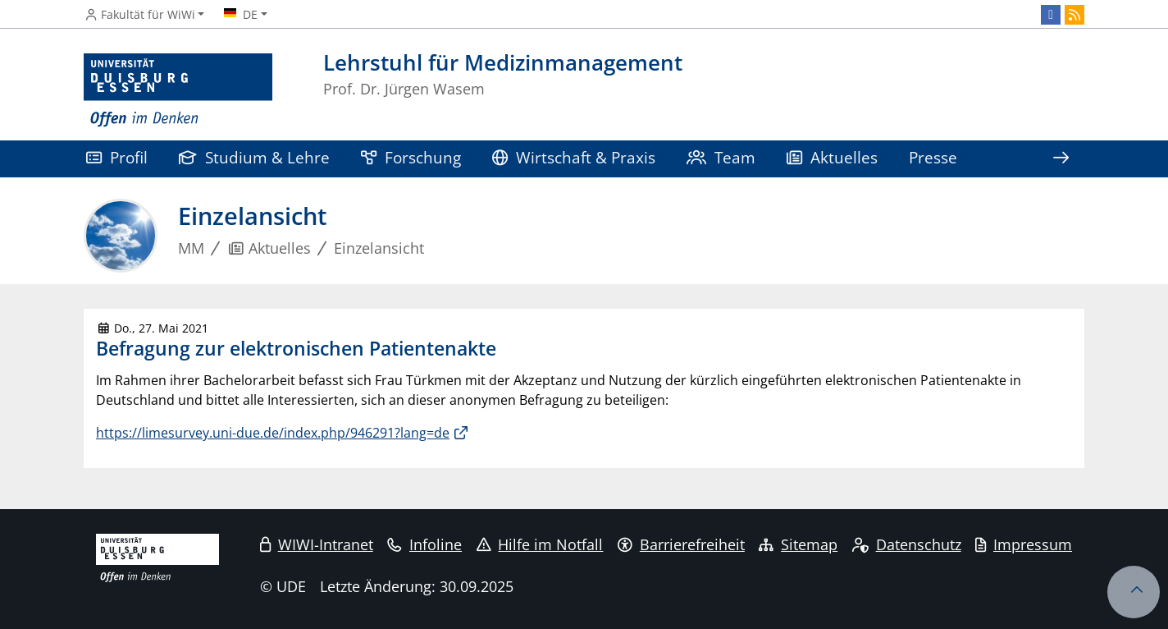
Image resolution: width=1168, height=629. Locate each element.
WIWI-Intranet (316, 544)
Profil (117, 157)
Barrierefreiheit (681, 544)
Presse (933, 157)
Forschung (411, 157)
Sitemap (798, 544)
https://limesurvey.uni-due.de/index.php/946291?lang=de (272, 433)
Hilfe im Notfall (540, 544)
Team (721, 157)
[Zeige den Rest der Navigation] (1060, 158)
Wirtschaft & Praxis (573, 157)
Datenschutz (906, 544)
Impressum (1023, 544)
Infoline (424, 544)
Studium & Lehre (254, 157)
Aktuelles (832, 157)
